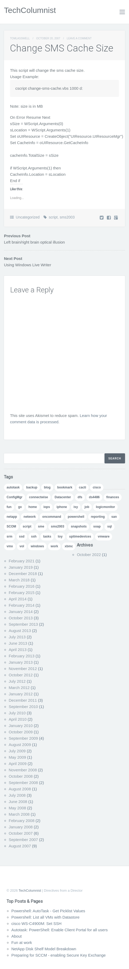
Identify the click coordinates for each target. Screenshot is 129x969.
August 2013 (20, 630)
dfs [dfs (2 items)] (80, 497)
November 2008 (23, 770)
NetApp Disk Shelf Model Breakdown (43, 949)
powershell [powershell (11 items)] (76, 517)
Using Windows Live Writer (27, 265)
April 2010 (18, 719)
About (16, 936)
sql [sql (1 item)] (109, 526)
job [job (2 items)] (86, 507)
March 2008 (19, 814)
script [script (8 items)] (27, 526)
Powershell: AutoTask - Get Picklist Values (48, 911)
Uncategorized (28, 217)
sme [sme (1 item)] (41, 526)
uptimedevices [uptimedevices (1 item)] (80, 536)
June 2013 (18, 643)
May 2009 (17, 757)
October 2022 (89, 554)
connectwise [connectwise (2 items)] (38, 497)
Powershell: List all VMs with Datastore (45, 917)
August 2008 (20, 789)
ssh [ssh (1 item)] (34, 536)
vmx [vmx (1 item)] (10, 546)
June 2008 (18, 801)
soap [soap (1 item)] (97, 526)
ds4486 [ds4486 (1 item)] (94, 497)
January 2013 (21, 662)
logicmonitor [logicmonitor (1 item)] (105, 507)
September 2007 (23, 839)
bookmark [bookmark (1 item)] (64, 487)
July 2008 (17, 795)
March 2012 (19, 687)
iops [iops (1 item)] (47, 507)
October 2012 (21, 675)
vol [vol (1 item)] (22, 546)
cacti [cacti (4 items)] (82, 487)
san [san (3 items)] (114, 517)
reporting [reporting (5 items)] (98, 517)
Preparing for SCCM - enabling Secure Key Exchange (58, 955)
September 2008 (23, 782)
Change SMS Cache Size (61, 48)
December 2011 (23, 700)
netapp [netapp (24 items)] (12, 517)
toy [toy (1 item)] (60, 536)
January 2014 (21, 611)
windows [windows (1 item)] (37, 546)
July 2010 (17, 713)
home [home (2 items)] (32, 507)
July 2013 (17, 637)
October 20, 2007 (48, 38)
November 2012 (23, 668)
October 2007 (21, 833)
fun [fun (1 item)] (9, 507)
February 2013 (22, 656)
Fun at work (21, 942)
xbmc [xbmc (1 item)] (69, 546)
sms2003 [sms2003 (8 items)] (57, 526)
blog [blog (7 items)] (47, 487)
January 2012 (21, 694)
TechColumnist (30, 10)
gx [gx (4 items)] (20, 507)
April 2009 (18, 763)
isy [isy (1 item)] (76, 507)
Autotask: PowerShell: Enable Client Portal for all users (59, 930)
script (53, 217)
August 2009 (20, 744)
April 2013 (18, 649)
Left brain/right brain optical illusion (34, 242)
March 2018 (19, 580)
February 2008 (22, 820)
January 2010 (21, 725)
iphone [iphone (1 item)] (61, 507)
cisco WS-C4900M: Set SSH (36, 923)
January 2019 (21, 567)
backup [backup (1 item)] (31, 487)
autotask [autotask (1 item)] (13, 487)
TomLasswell (20, 38)
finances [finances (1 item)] (112, 497)
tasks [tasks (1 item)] (47, 536)
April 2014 (18, 599)
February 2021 (22, 561)
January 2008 (21, 827)
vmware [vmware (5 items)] (103, 536)
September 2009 (23, 738)
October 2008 (21, 776)
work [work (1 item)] (54, 546)
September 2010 (23, 706)
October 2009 (21, 732)
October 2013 (21, 618)
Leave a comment (79, 38)
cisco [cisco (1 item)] (97, 487)
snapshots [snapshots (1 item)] (79, 526)
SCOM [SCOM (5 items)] (11, 526)
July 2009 (17, 751)
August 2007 (20, 846)
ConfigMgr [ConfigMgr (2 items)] (14, 497)
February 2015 (22, 592)
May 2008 (17, 808)
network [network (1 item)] (29, 517)
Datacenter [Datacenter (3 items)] (63, 497)
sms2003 (67, 217)
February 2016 (22, 586)
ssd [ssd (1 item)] (22, 536)
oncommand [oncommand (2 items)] (51, 517)
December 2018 (23, 573)
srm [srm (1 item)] (9, 536)
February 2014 (22, 605)
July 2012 (17, 681)
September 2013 (23, 624)
